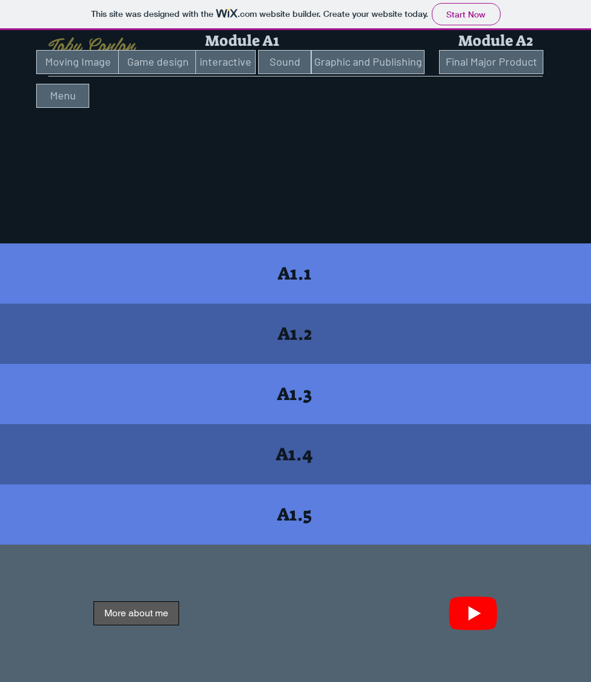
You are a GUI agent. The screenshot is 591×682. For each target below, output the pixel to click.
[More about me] (136, 613)
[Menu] (62, 96)
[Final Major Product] (491, 62)
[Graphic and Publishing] (368, 62)
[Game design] (157, 62)
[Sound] (284, 62)
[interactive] (225, 62)
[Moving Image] (77, 62)
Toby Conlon (91, 44)
